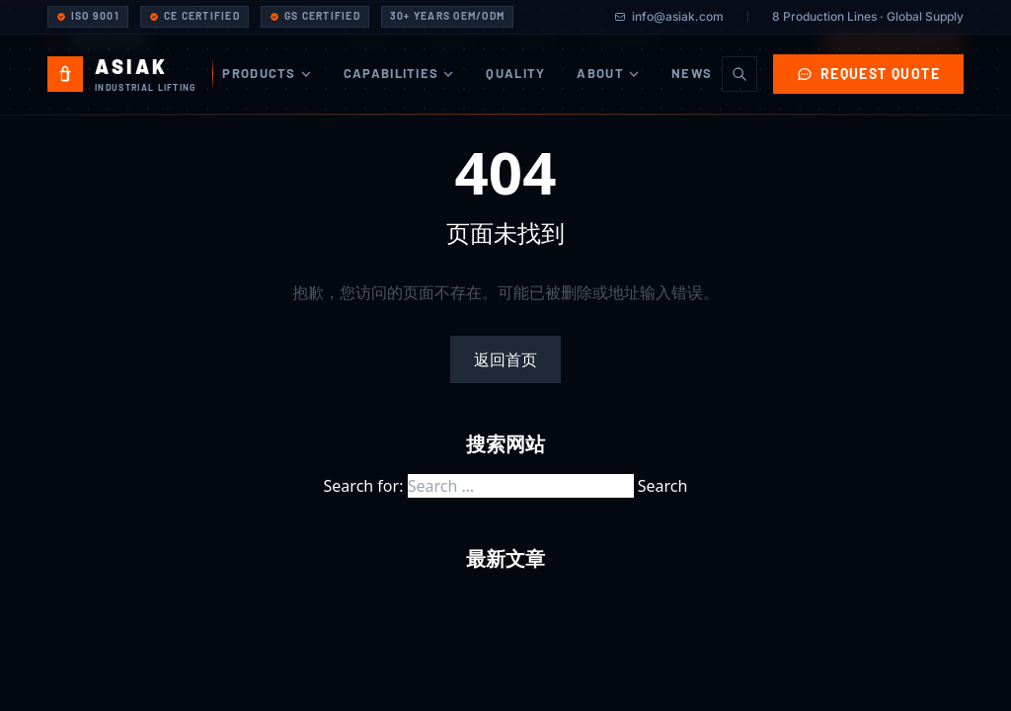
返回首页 (505, 359)
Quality (515, 73)
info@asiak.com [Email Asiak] (669, 16)
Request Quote (868, 73)
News (691, 73)
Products (266, 73)
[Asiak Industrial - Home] (130, 74)
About (608, 73)
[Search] (739, 74)
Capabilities (399, 73)
